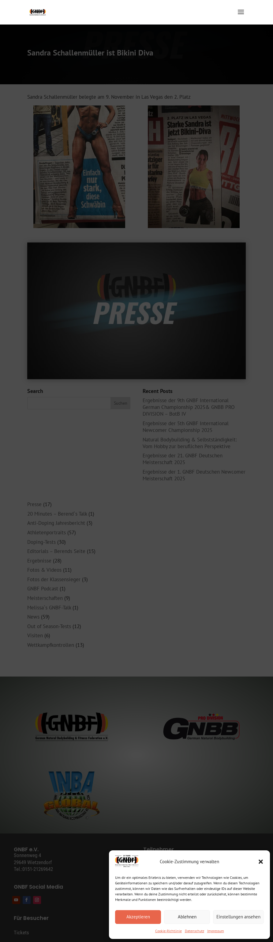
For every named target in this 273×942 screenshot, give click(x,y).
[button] (261, 862)
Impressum (215, 931)
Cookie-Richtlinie (168, 931)
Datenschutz (194, 931)
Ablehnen (187, 917)
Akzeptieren (138, 917)
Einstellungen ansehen (238, 917)
